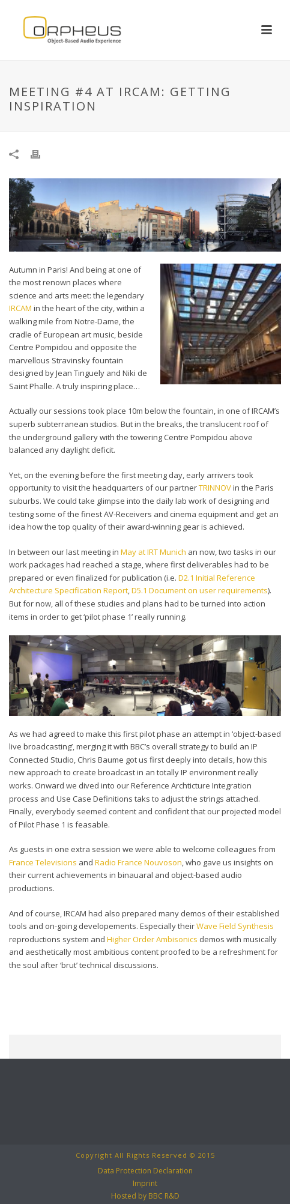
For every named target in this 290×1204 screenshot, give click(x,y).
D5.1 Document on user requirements (199, 590)
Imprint (145, 1183)
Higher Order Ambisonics (152, 939)
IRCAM (20, 308)
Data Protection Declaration (145, 1171)
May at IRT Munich (153, 551)
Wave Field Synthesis (235, 926)
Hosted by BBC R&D (145, 1196)
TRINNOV (215, 487)
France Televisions (43, 862)
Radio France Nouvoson (138, 862)
